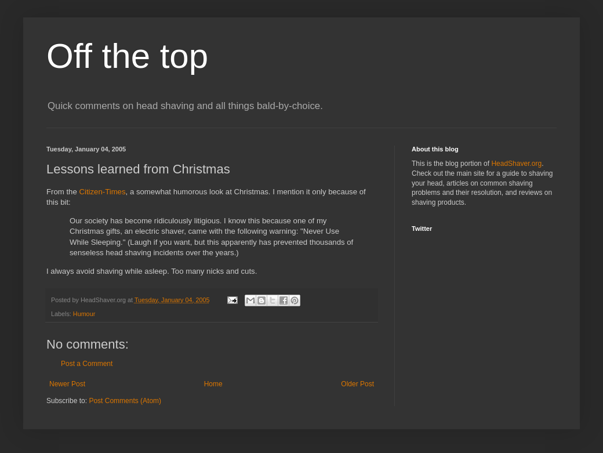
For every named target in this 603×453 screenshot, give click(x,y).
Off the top (127, 56)
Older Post (357, 384)
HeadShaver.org (516, 164)
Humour (84, 313)
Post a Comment (86, 364)
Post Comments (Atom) (125, 401)
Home (213, 384)
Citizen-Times (102, 191)
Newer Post (67, 384)
